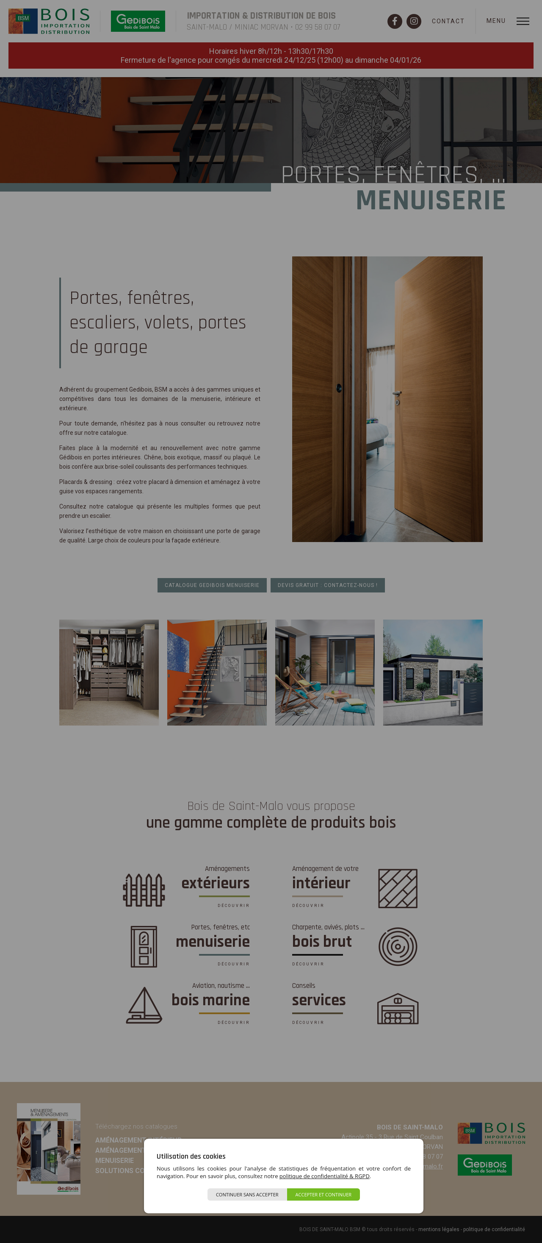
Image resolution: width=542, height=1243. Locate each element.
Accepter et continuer (324, 1194)
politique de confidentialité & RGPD (324, 1176)
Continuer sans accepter (247, 1194)
